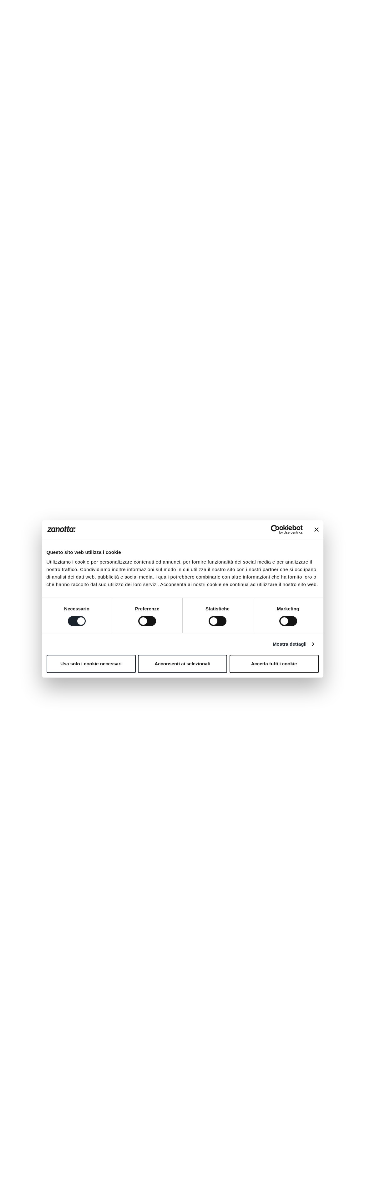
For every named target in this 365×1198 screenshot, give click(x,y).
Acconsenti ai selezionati (182, 663)
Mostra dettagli (290, 644)
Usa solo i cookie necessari (91, 663)
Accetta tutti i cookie (274, 663)
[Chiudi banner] (316, 529)
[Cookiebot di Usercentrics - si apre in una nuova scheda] (275, 529)
